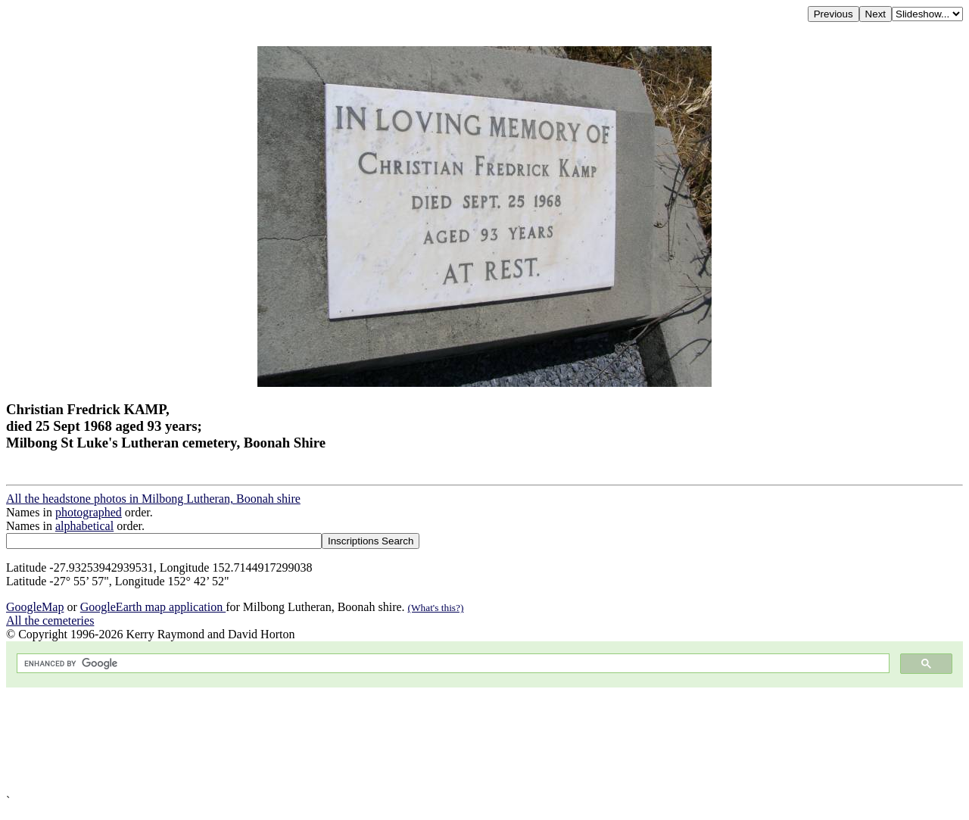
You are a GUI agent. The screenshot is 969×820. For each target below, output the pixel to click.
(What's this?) (436, 607)
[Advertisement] (460, 740)
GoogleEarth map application (153, 606)
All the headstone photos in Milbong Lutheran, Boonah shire (153, 498)
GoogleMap (35, 606)
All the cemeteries (50, 620)
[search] (451, 663)
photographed (88, 512)
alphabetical (84, 525)
